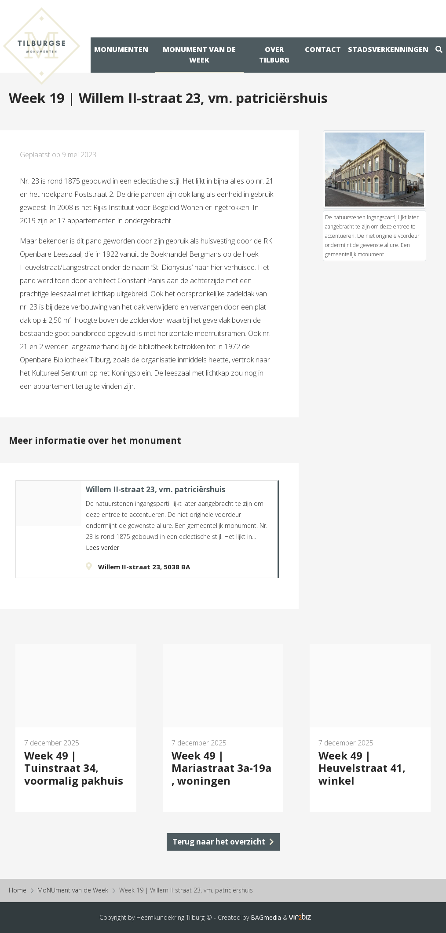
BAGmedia (266, 917)
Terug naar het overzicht (223, 842)
